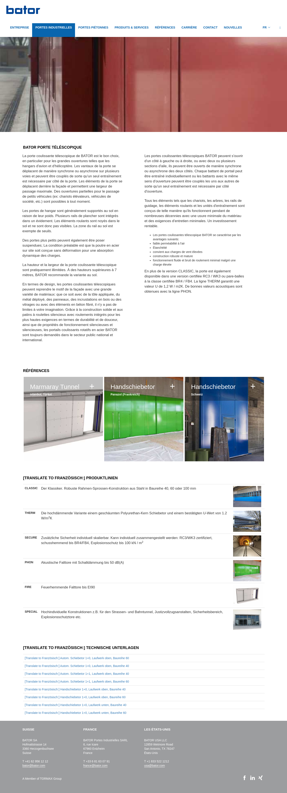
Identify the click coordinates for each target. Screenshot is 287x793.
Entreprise (19, 27)
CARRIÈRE (189, 27)
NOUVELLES (233, 27)
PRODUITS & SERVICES (132, 27)
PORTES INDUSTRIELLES (53, 27)
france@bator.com (95, 765)
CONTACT (210, 27)
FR (265, 27)
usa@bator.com (154, 765)
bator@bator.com (33, 765)
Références (165, 27)
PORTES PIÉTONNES (93, 27)
